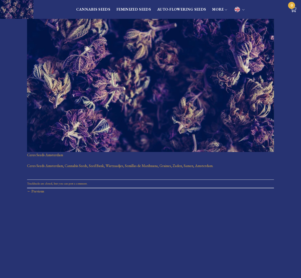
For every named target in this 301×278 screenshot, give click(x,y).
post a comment (78, 183)
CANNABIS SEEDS (93, 9)
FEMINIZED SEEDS (133, 9)
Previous (35, 191)
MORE (219, 9)
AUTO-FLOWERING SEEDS (181, 9)
